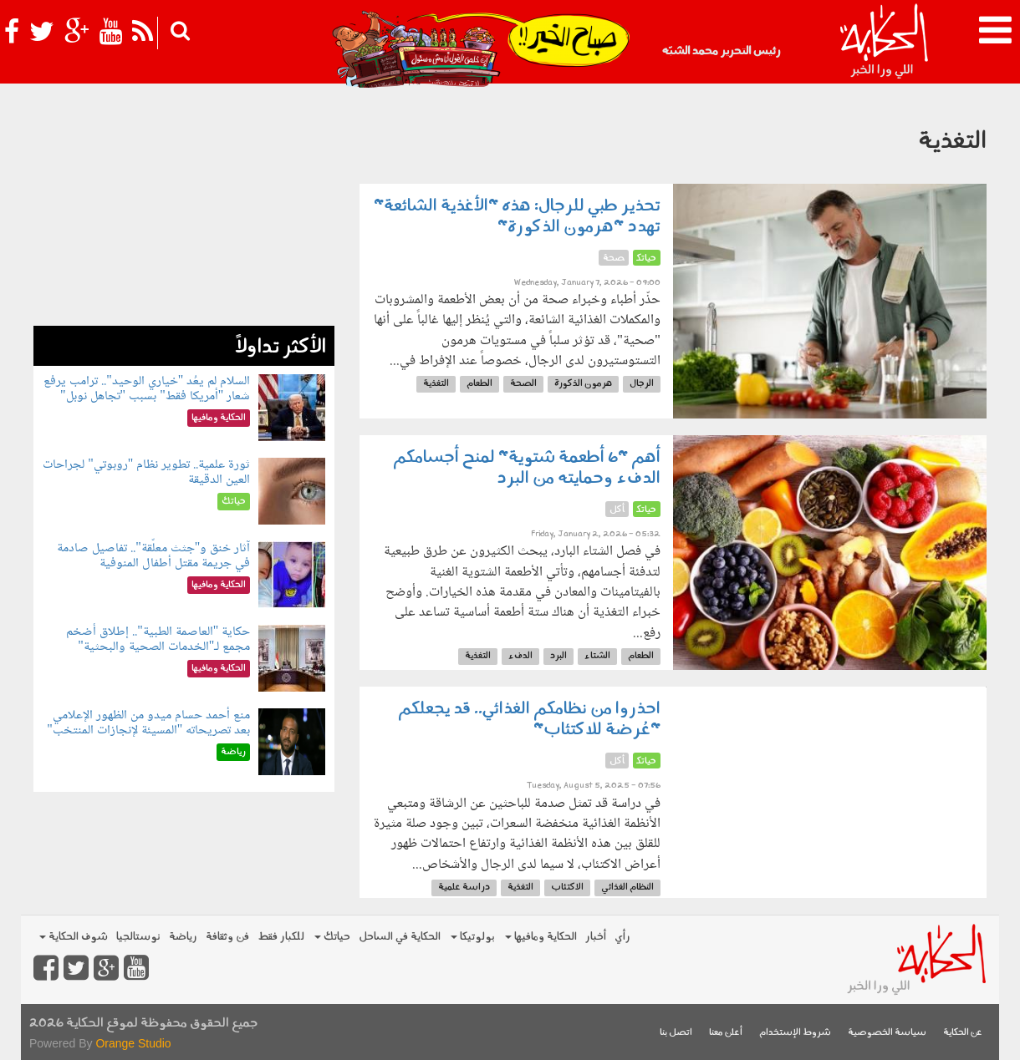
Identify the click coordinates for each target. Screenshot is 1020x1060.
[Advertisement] (183, 209)
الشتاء (597, 656)
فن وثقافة (227, 937)
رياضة (183, 937)
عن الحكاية (962, 1033)
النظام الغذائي (627, 887)
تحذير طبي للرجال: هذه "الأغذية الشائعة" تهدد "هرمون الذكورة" (517, 217)
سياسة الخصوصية (887, 1033)
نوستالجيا (138, 937)
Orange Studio (133, 1043)
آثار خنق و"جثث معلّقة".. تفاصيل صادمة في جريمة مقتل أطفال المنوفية (153, 556)
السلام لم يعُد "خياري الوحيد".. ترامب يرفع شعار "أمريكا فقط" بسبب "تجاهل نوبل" (146, 389)
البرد (558, 656)
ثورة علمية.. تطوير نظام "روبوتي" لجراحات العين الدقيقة (146, 472)
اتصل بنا (676, 1033)
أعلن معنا (725, 1033)
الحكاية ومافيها (541, 937)
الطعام (479, 384)
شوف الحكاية (73, 937)
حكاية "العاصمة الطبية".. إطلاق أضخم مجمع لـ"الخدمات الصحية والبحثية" (158, 639)
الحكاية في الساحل (400, 937)
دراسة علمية (464, 887)
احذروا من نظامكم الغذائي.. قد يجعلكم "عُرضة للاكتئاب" (529, 720)
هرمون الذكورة (583, 384)
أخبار (595, 937)
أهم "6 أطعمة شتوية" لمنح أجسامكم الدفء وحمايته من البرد (526, 468)
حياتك (332, 937)
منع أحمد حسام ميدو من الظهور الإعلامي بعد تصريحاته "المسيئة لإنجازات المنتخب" (148, 723)
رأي (622, 937)
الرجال (642, 384)
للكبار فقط (281, 937)
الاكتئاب (567, 887)
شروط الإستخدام (795, 1033)
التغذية (436, 384)
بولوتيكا (473, 937)
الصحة (523, 384)
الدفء (520, 656)
